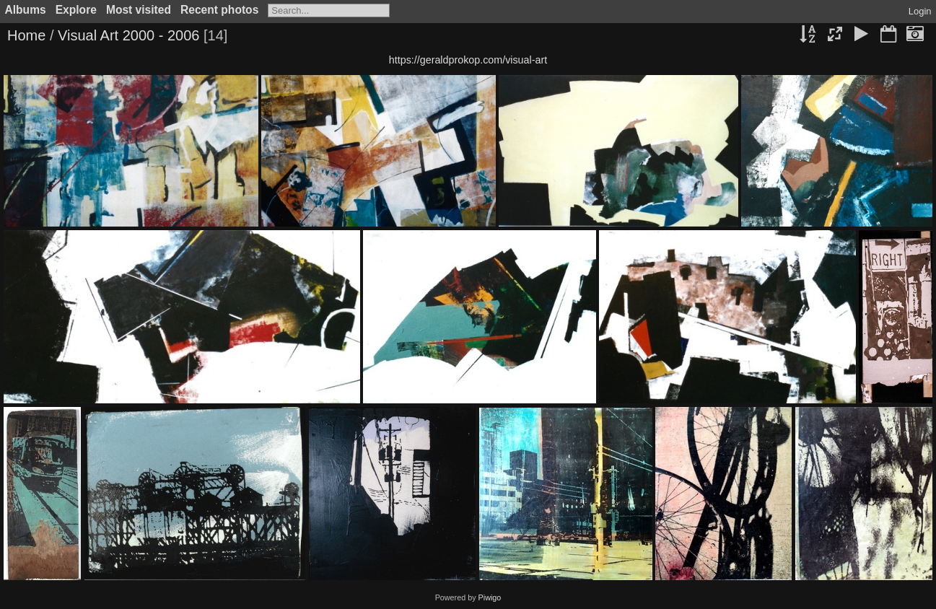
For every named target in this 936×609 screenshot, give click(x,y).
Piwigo (490, 597)
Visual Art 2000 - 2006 (128, 35)
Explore (76, 10)
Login (920, 11)
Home (26, 35)
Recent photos (219, 10)
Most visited (138, 10)
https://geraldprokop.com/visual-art (468, 60)
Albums (25, 10)
